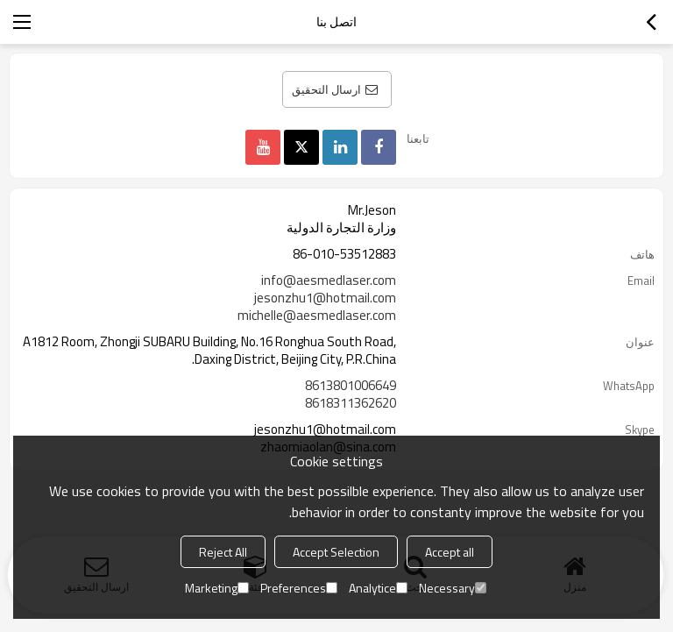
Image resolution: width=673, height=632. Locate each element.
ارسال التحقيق (326, 89)
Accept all (449, 552)
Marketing (217, 588)
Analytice (378, 588)
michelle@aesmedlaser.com (316, 315)
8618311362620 (350, 403)
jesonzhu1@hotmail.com (325, 298)
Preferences (298, 588)
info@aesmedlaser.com (328, 280)
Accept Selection (336, 552)
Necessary (452, 588)
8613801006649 (350, 385)
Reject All (223, 552)
